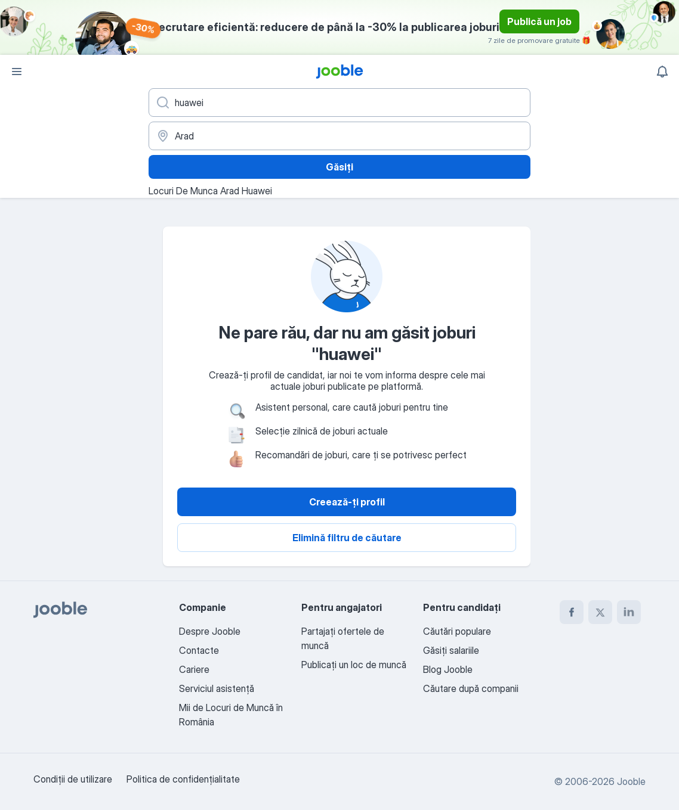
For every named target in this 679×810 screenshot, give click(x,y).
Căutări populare (457, 631)
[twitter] (600, 612)
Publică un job (539, 21)
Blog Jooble (448, 669)
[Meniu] (17, 71)
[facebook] (572, 612)
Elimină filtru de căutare (347, 538)
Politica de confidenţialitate (183, 779)
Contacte (199, 650)
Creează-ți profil (347, 502)
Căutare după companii (470, 688)
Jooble (631, 781)
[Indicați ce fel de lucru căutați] (339, 102)
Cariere (194, 669)
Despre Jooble (209, 631)
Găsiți (339, 167)
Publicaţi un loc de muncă (353, 665)
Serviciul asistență (216, 688)
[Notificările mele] (662, 71)
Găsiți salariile (451, 650)
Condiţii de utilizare (72, 779)
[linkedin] (629, 612)
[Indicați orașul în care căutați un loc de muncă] (339, 136)
